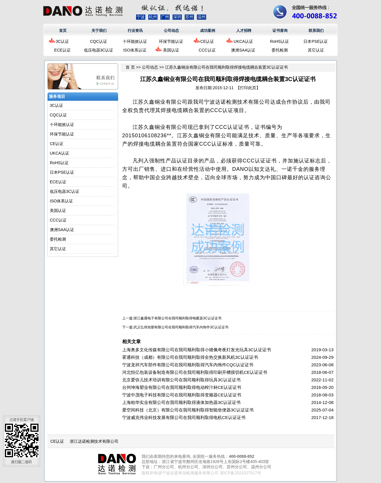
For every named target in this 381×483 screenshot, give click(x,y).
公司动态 (171, 30)
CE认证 (207, 41)
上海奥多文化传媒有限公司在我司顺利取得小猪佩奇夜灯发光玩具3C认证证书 (196, 349)
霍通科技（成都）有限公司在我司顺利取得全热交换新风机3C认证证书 (190, 357)
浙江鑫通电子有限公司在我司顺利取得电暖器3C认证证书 (177, 318)
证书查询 (279, 30)
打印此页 (248, 87)
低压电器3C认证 (98, 50)
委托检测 (280, 50)
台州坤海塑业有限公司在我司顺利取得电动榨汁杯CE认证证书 (181, 387)
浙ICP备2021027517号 (240, 473)
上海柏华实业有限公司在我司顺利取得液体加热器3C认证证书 (181, 402)
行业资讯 (135, 30)
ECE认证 (62, 50)
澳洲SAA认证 (243, 50)
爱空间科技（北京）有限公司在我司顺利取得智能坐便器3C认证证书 (188, 409)
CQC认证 (98, 41)
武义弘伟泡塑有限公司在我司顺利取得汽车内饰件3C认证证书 (180, 327)
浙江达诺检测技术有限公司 (94, 441)
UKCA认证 (243, 41)
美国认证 (171, 50)
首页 (63, 30)
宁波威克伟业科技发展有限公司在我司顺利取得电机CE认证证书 (184, 417)
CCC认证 (207, 50)
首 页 (130, 67)
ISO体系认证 (134, 50)
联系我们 (316, 30)
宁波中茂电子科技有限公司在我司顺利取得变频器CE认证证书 (181, 394)
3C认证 (62, 41)
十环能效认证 (135, 41)
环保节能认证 (171, 41)
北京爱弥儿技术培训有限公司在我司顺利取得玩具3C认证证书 (181, 379)
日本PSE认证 (315, 41)
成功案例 (207, 30)
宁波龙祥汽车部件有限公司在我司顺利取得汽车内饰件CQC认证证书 (187, 364)
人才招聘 (243, 30)
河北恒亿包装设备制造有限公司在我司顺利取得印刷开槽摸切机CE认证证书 (194, 372)
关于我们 (99, 30)
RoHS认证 (279, 41)
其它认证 (316, 50)
